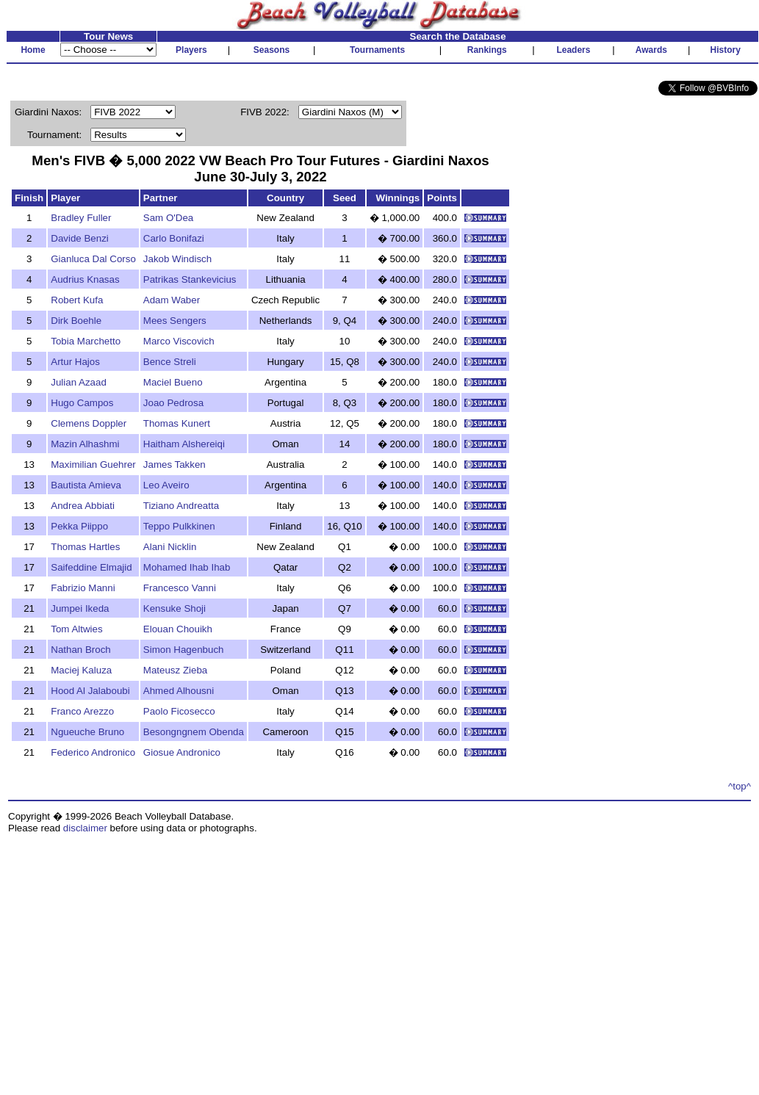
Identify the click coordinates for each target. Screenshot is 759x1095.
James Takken (174, 464)
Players (191, 50)
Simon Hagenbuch (183, 649)
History (726, 50)
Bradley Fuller (81, 217)
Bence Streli (169, 361)
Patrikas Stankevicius (190, 279)
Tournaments (377, 50)
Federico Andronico (93, 752)
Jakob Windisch (177, 258)
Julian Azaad (79, 382)
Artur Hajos (75, 361)
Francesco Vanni (179, 587)
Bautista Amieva (86, 485)
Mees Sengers (174, 320)
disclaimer (85, 828)
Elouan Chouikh (177, 629)
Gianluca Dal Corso (93, 258)
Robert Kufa (77, 300)
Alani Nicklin (170, 546)
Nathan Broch (81, 649)
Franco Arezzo (82, 711)
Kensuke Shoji (174, 608)
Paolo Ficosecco (179, 711)
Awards (651, 50)
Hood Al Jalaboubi (90, 690)
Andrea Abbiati (83, 505)
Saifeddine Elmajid (91, 567)
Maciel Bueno (173, 382)
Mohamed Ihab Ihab (187, 567)
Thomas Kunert (176, 423)
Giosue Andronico (181, 752)
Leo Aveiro (166, 485)
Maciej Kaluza (81, 670)
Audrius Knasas (85, 279)
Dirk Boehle (76, 320)
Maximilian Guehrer (93, 464)
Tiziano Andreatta (181, 505)
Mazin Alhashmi (85, 443)
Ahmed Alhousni (178, 690)
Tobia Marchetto (85, 341)
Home (33, 50)
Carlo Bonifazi (173, 238)
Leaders (573, 50)
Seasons (271, 50)
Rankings (487, 50)
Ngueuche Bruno (87, 731)
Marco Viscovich (179, 341)
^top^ (739, 786)
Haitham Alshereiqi (184, 443)
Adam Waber (171, 300)
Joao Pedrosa (173, 402)
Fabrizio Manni (83, 587)
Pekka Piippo (79, 526)
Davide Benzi (80, 238)
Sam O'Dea (168, 217)
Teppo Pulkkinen (179, 526)
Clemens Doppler (88, 423)
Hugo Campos (82, 402)
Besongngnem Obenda (193, 731)
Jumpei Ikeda (80, 608)
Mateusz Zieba (175, 670)
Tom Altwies (76, 629)
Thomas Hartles (85, 546)
